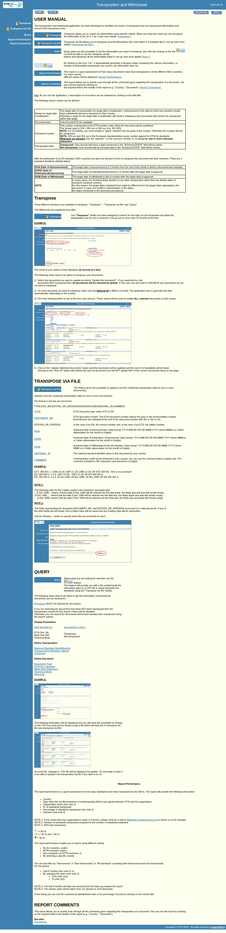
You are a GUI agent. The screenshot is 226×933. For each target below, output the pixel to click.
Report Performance (19, 39)
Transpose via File (20, 28)
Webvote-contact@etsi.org (142, 820)
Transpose (25, 23)
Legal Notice (218, 927)
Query (27, 34)
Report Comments (20, 43)
